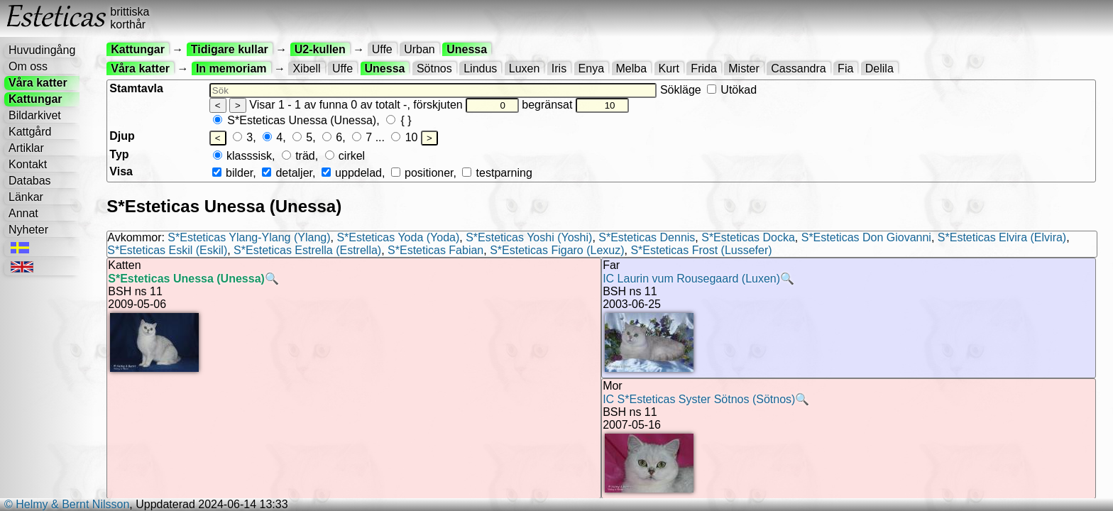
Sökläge (708, 90)
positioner (422, 173)
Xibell (306, 68)
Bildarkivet (35, 115)
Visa (121, 171)
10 (404, 137)
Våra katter (38, 83)
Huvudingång (42, 50)
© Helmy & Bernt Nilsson (66, 504)
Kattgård (30, 132)
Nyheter (28, 230)
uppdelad (352, 173)
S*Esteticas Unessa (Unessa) (294, 120)
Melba (631, 68)
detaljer (287, 173)
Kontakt (28, 164)
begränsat (575, 105)
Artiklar (26, 148)
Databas (30, 181)
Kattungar (35, 99)
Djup (122, 136)
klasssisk (242, 156)
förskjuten (465, 105)
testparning (497, 173)
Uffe (382, 49)
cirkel (345, 156)
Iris (559, 68)
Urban (419, 49)
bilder (232, 173)
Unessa (466, 49)
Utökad (732, 90)
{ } (399, 120)
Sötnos (434, 68)
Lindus (480, 68)
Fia (845, 68)
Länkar (26, 197)
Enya (591, 68)
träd (298, 156)
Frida (703, 68)
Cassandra (798, 68)
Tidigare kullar (229, 49)
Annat (23, 213)
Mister (744, 68)
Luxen (524, 68)
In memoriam (231, 68)
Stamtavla (136, 88)
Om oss (28, 66)
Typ (118, 154)
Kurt (669, 68)
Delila (879, 68)
